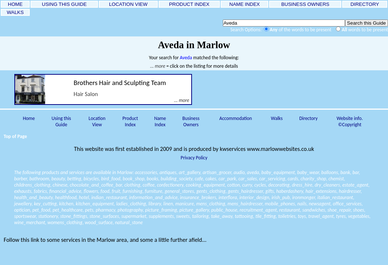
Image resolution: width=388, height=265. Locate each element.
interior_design (254, 197)
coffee (149, 185)
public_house (224, 210)
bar (355, 172)
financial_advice (65, 191)
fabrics (40, 191)
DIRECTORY (364, 4)
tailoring (200, 216)
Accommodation (235, 118)
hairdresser (349, 191)
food (105, 191)
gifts (269, 191)
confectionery (170, 185)
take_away (221, 216)
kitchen (66, 204)
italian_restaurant (335, 197)
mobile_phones (280, 204)
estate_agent (355, 185)
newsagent (319, 204)
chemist (336, 179)
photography (130, 210)
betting (74, 179)
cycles (260, 185)
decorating (279, 185)
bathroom (39, 179)
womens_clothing (64, 222)
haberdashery (289, 191)
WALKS (15, 12)
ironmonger (303, 197)
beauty (58, 179)
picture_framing (161, 210)
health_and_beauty (33, 197)
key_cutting (45, 204)
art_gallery (189, 172)
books (153, 179)
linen (168, 204)
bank (345, 172)
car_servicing (272, 179)
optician (22, 210)
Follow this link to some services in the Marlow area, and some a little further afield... (105, 239)
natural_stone (129, 222)
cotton (233, 185)
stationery (48, 216)
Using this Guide (61, 121)
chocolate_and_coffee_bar (96, 185)
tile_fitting (265, 216)
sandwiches (313, 210)
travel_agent (321, 216)
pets (89, 210)
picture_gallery (194, 210)
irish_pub (281, 197)
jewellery (23, 204)
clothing (132, 185)
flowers (91, 191)
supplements (161, 216)
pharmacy (105, 210)
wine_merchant (29, 222)
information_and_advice (153, 197)
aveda (253, 172)
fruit (116, 191)
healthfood (66, 197)
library (154, 204)
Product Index (130, 121)
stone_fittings (73, 216)
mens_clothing (210, 204)
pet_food (41, 210)
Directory (308, 118)
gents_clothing (211, 191)
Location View (96, 121)
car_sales (248, 179)
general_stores (179, 191)
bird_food (110, 179)
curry (247, 185)
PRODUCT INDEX (189, 4)
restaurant (289, 210)
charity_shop (313, 179)
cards (292, 179)
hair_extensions (321, 191)
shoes (358, 210)
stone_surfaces (104, 216)
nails (302, 204)
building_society (177, 179)
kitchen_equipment (95, 204)
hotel (84, 197)
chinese (59, 185)
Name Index (160, 121)
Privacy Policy (194, 158)
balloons (329, 172)
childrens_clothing (32, 185)
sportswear (25, 216)
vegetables (358, 216)
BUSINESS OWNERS (305, 4)
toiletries (286, 216)
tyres (341, 216)
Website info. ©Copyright (350, 121)
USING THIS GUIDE (64, 4)
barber (20, 179)
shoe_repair (339, 210)
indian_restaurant (109, 197)
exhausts (23, 191)
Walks (277, 118)
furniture (153, 191)
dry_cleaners (327, 185)
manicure (184, 204)
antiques (167, 172)
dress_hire (302, 185)
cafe (199, 179)
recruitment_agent (258, 210)
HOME (15, 4)
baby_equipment (278, 172)
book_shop (133, 179)
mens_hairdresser (245, 204)
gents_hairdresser (245, 191)
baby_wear (308, 172)
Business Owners (191, 121)
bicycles (91, 179)
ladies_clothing (131, 204)
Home (29, 118)
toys (302, 216)
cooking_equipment (205, 185)
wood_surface (99, 222)
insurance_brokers (198, 197)
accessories (146, 172)
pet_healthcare (67, 210)
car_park (227, 179)
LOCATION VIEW (128, 4)
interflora (227, 197)
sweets (183, 216)
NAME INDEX (244, 4)
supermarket (134, 216)
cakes (211, 179)
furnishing (132, 191)
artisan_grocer (217, 172)
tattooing (244, 216)
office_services (347, 204)
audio (238, 172)
